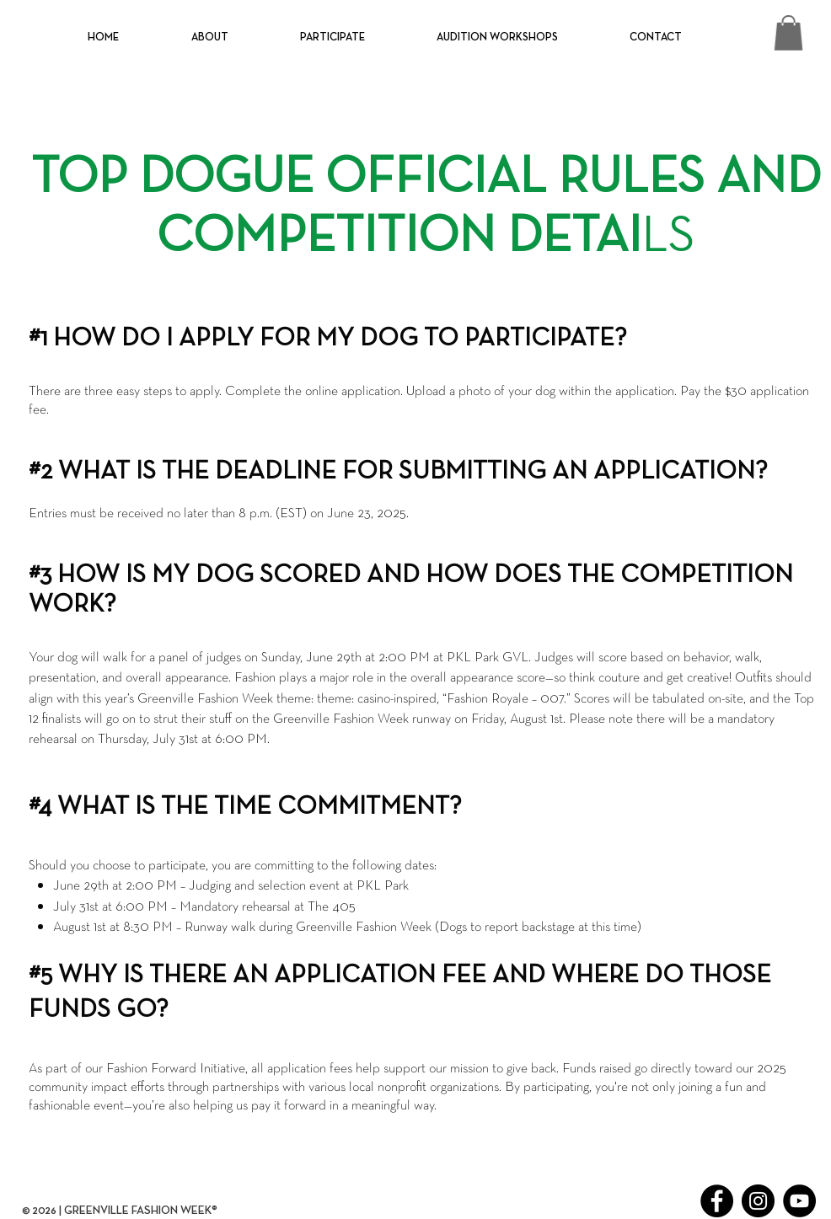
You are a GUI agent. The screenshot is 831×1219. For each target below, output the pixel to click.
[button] (209, 37)
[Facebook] (716, 1200)
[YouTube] (799, 1200)
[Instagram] (758, 1200)
